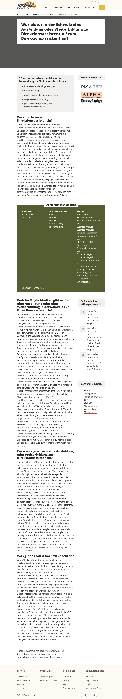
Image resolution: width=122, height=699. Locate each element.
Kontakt (89, 676)
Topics (77, 7)
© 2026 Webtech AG (26, 695)
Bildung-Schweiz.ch (24, 14)
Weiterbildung (62, 7)
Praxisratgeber (47, 676)
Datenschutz (69, 688)
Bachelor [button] (27, 214)
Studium (45, 7)
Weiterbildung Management (91, 410)
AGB (65, 684)
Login (88, 684)
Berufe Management (90, 392)
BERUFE (80, 211)
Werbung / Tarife (94, 688)
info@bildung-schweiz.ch (29, 657)
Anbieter (21, 684)
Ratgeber (89, 7)
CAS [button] (52, 214)
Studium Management (90, 404)
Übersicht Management (32, 287)
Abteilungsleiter (84, 214)
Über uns (67, 676)
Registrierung (92, 680)
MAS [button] (52, 220)
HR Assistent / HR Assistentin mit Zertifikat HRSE (88, 220)
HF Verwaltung (56, 226)
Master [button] (26, 217)
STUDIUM (27, 211)
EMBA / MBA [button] (56, 223)
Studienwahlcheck (48, 680)
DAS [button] (52, 217)
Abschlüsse (49, 14)
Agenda (20, 688)
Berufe (58, 14)
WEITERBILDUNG (58, 211)
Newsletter (22, 676)
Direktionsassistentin (87, 232)
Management (38, 14)
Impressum (68, 680)
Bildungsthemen (25, 680)
